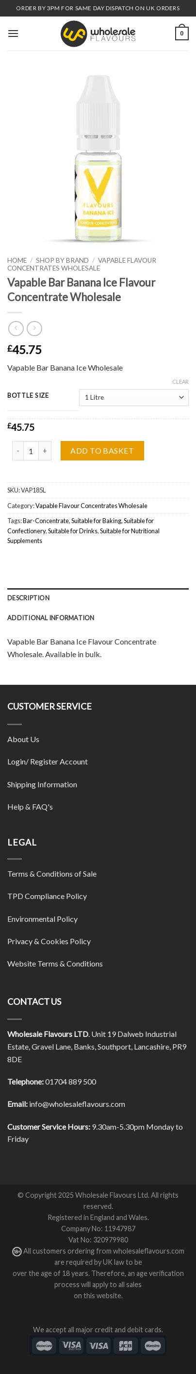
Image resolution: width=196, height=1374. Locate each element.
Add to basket (102, 450)
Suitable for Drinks (73, 531)
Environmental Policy (42, 918)
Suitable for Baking (96, 521)
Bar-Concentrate (46, 521)
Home (17, 260)
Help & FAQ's (30, 806)
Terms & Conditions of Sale (52, 873)
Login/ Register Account (47, 761)
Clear (180, 381)
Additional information (51, 618)
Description (28, 598)
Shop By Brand (62, 260)
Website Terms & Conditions (55, 963)
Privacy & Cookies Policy (49, 941)
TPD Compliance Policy (47, 895)
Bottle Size (28, 395)
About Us (23, 739)
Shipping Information (42, 784)
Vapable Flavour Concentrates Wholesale (81, 264)
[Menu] (13, 33)
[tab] (98, 598)
